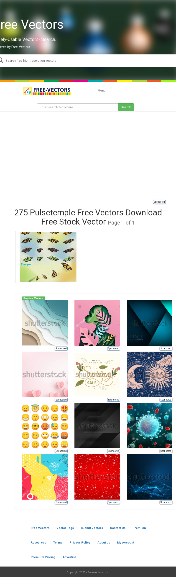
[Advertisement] (42, 155)
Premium (139, 528)
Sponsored (159, 202)
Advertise (70, 557)
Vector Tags (65, 528)
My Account (125, 542)
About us (103, 542)
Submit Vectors (92, 528)
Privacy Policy (79, 542)
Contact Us (117, 528)
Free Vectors (40, 528)
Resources (38, 542)
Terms (57, 542)
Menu (101, 90)
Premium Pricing (43, 557)
